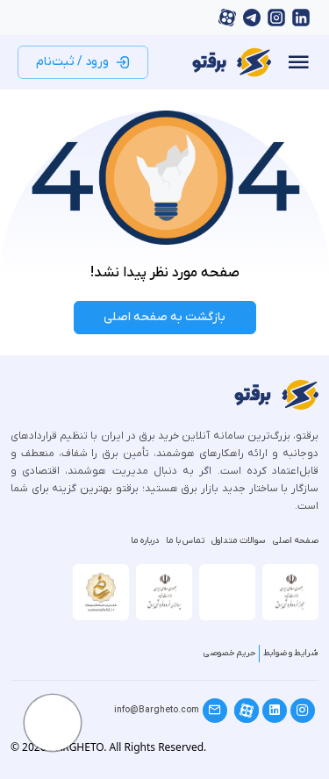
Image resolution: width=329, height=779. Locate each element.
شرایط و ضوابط (290, 653)
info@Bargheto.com (156, 710)
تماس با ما (185, 541)
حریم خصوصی (229, 653)
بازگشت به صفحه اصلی (164, 317)
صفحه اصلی (295, 541)
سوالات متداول (238, 541)
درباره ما (145, 541)
